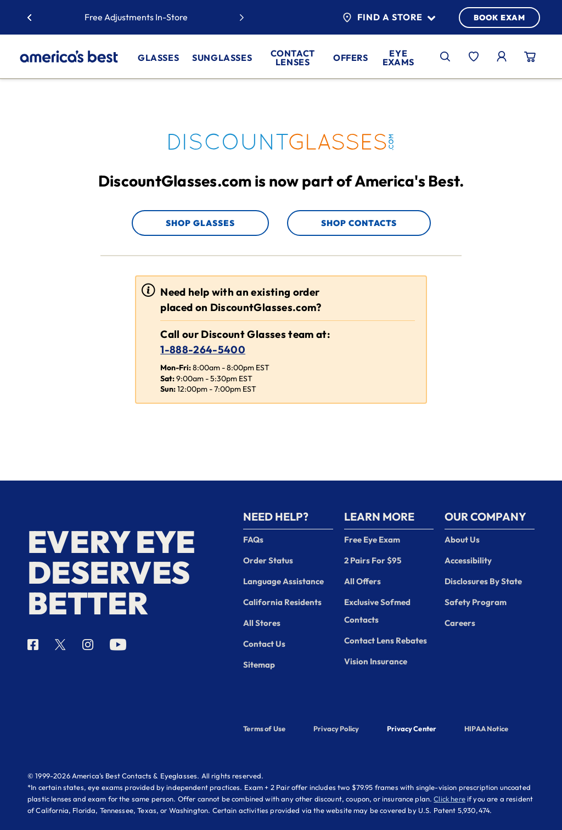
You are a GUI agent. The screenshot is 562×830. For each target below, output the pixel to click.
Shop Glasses (200, 223)
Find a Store (388, 17)
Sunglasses (222, 57)
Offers (350, 57)
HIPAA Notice (486, 728)
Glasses (158, 57)
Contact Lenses (293, 57)
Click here (449, 798)
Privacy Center (411, 729)
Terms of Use (264, 728)
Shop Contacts (359, 223)
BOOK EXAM (499, 17)
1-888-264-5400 (202, 349)
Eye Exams (398, 57)
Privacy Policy (336, 728)
